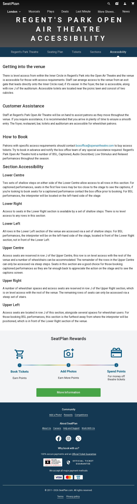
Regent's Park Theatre (24, 52)
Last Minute (83, 11)
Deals (65, 11)
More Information (68, 392)
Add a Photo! (55, 415)
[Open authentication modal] (125, 3)
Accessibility (118, 52)
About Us (46, 428)
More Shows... (106, 11)
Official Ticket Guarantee (84, 454)
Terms (60, 496)
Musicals (34, 11)
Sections (95, 52)
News (126, 11)
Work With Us (88, 428)
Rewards (68, 415)
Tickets (76, 52)
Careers (57, 428)
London (14, 11)
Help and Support (71, 428)
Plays (50, 11)
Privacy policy (73, 496)
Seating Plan (55, 52)
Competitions (81, 415)
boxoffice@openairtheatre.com (95, 145)
